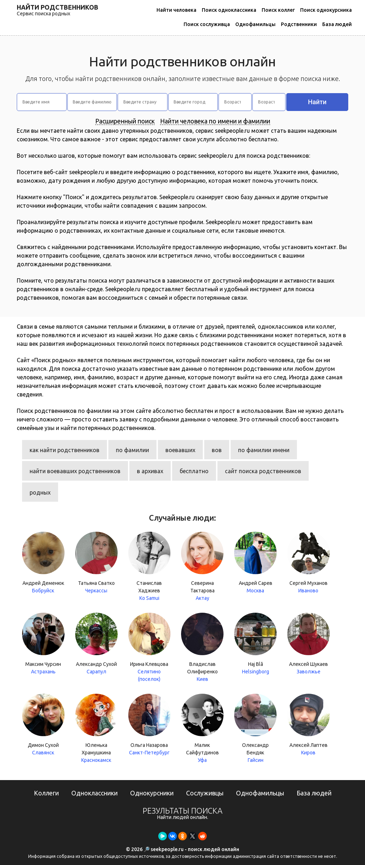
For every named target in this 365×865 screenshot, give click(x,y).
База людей (337, 24)
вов (217, 450)
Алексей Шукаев (308, 644)
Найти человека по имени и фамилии (215, 121)
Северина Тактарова (202, 567)
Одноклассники (94, 792)
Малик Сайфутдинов (202, 729)
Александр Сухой (96, 644)
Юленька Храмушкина (96, 729)
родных (40, 492)
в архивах (150, 471)
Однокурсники (152, 792)
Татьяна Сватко (96, 563)
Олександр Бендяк (255, 729)
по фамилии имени (263, 450)
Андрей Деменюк (43, 563)
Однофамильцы (255, 24)
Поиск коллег (278, 10)
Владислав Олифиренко (202, 648)
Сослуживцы (204, 792)
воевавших (180, 450)
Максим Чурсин (43, 644)
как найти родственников (64, 450)
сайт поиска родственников (263, 471)
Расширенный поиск (125, 121)
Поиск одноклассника (229, 10)
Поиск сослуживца (207, 24)
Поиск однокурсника (326, 10)
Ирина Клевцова (149, 647)
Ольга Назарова (149, 725)
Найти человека (176, 10)
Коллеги (46, 792)
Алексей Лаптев (308, 725)
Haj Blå (255, 644)
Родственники (299, 24)
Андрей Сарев (255, 563)
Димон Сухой (43, 725)
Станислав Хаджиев (149, 567)
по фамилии (132, 450)
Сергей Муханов (308, 563)
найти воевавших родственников (75, 471)
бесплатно (194, 471)
